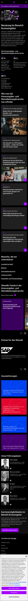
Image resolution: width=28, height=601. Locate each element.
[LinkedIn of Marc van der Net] (10, 480)
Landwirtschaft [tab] (7, 264)
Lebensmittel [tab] (6, 275)
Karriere (3, 545)
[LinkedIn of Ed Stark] (10, 492)
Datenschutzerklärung (14, 583)
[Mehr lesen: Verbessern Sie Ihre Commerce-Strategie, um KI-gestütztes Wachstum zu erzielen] (14, 167)
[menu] (2, 2)
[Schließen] (26, 556)
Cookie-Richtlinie (22, 582)
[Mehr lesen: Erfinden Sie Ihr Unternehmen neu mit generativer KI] (14, 194)
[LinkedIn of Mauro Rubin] (10, 504)
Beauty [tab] (4, 268)
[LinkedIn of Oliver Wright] (10, 468)
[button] (10, 530)
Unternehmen (4, 548)
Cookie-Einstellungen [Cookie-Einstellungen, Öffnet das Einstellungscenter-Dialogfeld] (14, 596)
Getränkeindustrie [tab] (8, 271)
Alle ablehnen (14, 592)
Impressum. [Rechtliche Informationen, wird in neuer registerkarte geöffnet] (18, 585)
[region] (14, 577)
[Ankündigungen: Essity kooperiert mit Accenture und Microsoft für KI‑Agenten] (12, 314)
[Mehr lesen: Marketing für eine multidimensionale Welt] (14, 120)
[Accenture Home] (14, 2)
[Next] (25, 333)
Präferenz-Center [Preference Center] (5, 542)
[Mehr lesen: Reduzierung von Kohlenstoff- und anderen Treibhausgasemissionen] (14, 218)
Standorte (3, 553)
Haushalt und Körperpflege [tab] (11, 278)
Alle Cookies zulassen (14, 588)
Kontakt (3, 551)
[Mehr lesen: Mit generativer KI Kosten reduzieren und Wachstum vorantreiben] (14, 241)
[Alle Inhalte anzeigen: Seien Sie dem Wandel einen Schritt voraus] (8, 295)
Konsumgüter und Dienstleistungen (10, 6)
